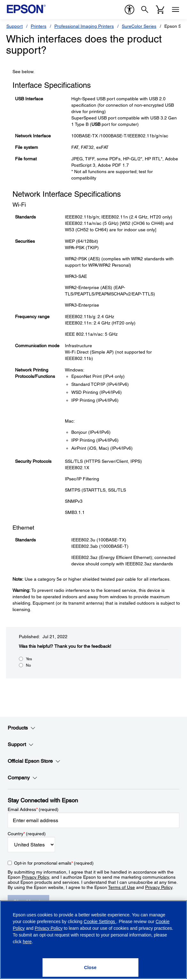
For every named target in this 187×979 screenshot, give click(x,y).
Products (21, 727)
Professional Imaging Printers (84, 26)
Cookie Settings (100, 921)
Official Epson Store (34, 761)
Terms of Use (121, 887)
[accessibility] (129, 9)
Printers (38, 26)
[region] (93, 939)
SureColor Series (139, 26)
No (28, 665)
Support (14, 26)
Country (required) (27, 833)
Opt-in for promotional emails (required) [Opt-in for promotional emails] (54, 863)
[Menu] (175, 9)
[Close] (90, 967)
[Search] (145, 9)
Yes (29, 659)
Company (22, 777)
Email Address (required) (33, 809)
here (27, 941)
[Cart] (160, 9)
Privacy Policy (35, 877)
